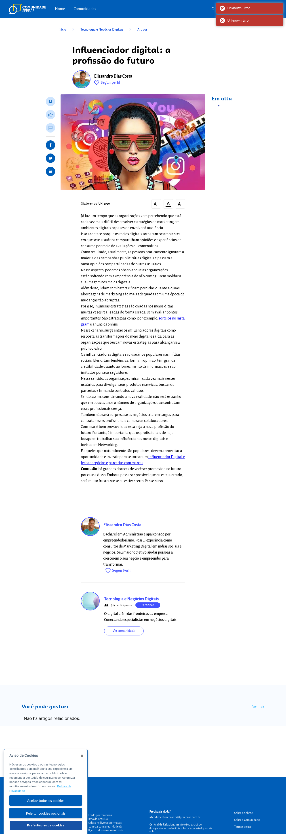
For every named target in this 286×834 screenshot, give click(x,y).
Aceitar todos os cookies (45, 810)
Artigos (142, 29)
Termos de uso (243, 826)
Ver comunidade (124, 631)
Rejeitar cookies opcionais (45, 823)
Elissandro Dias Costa (113, 76)
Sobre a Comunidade (247, 820)
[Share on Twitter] (50, 158)
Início (67, 29)
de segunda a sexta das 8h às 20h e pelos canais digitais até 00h (180, 830)
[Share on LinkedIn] (50, 171)
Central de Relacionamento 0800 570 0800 (175, 824)
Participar (147, 605)
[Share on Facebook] (50, 145)
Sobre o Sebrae (243, 813)
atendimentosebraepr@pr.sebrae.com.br (174, 817)
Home (60, 9)
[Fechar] (82, 765)
